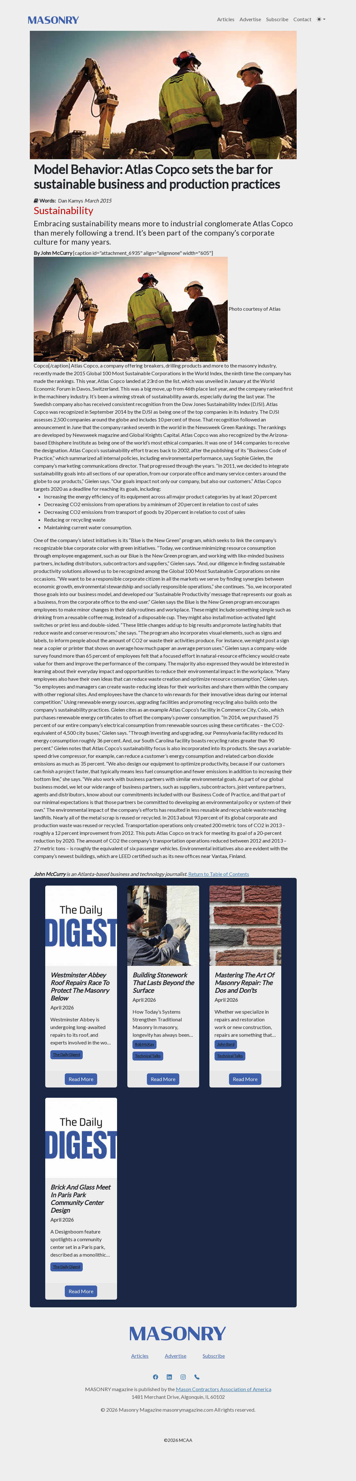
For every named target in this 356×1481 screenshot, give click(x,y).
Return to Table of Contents (218, 874)
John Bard (225, 1044)
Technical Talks (148, 1055)
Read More (81, 1079)
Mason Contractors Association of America (223, 1389)
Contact (302, 19)
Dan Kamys (70, 200)
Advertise (250, 19)
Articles (225, 19)
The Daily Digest (66, 1054)
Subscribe (277, 19)
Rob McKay (144, 1044)
